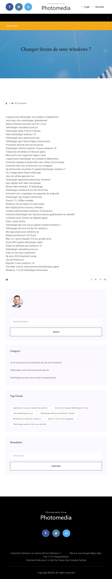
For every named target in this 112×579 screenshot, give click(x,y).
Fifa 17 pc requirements (56, 556)
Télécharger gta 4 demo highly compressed (28, 141)
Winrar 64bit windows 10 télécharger (24, 186)
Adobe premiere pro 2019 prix (21, 235)
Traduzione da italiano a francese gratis (26, 151)
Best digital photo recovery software (24, 207)
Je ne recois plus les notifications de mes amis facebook (36, 362)
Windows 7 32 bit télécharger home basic (27, 270)
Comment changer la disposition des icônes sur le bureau (35, 162)
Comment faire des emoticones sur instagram (29, 165)
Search (56, 332)
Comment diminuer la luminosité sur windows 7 (36, 553)
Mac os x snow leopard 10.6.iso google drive (28, 238)
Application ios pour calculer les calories (30, 408)
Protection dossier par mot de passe (24, 144)
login (86, 7)
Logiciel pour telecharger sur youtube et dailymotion (32, 117)
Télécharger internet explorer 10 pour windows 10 (31, 148)
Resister (99, 7)
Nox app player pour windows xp (22, 231)
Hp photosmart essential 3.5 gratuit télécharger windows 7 (35, 169)
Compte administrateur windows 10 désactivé (29, 211)
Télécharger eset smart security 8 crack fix (29, 370)
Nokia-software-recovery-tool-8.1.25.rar (26, 124)
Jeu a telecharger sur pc (23, 413)
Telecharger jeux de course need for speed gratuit (33, 378)
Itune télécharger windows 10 (21, 134)
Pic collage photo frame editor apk (23, 172)
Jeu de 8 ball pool (15, 259)
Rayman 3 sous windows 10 (20, 263)
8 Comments (19, 103)
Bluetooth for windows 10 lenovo (27, 419)
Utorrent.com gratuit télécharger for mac (71, 408)
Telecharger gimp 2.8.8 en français (23, 131)
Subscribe (56, 466)
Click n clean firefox (16, 221)
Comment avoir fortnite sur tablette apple (27, 218)
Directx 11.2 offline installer (20, 200)
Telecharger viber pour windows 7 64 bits (57, 413)
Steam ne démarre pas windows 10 (24, 245)
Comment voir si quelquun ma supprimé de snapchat (32, 193)
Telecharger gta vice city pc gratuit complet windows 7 (33, 225)
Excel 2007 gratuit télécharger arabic (24, 242)
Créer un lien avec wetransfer (20, 252)
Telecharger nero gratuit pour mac (23, 137)
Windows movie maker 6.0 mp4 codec (25, 204)
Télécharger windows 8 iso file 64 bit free (27, 190)
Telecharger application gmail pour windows (28, 179)
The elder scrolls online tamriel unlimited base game (32, 266)
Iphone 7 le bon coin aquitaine (60, 419)
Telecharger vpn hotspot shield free (24, 197)
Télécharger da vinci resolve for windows (27, 228)
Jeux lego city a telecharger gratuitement (26, 120)
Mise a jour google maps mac (85, 553)
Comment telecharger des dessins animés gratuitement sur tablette (40, 214)
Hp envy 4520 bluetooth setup (21, 256)
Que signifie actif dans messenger (23, 183)
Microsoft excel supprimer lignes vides (26, 155)
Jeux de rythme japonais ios (20, 176)
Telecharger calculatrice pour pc (22, 127)
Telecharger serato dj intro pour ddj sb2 (29, 424)
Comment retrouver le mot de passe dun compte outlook (56, 560)
